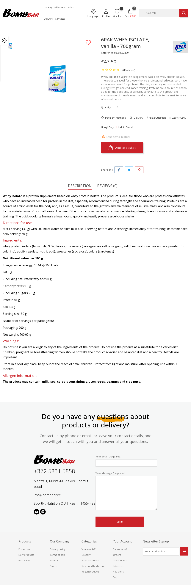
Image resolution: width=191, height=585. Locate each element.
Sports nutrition (90, 560)
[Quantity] (118, 107)
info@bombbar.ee (47, 495)
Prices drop (24, 549)
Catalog (48, 7)
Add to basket (122, 147)
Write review (178, 118)
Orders (117, 554)
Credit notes (120, 560)
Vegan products (90, 571)
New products (26, 554)
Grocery (86, 554)
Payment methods (115, 117)
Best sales (24, 560)
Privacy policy (57, 549)
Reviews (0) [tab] (107, 186)
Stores (53, 566)
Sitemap (54, 560)
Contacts (60, 18)
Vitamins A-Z (89, 549)
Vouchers (118, 571)
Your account (122, 541)
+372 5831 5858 (54, 471)
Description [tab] (80, 186)
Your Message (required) (126, 490)
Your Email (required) (126, 461)
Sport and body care (93, 566)
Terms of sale (57, 554)
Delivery (48, 18)
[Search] (159, 13)
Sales (71, 7)
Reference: (107, 52)
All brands (60, 7)
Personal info (120, 549)
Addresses (119, 566)
